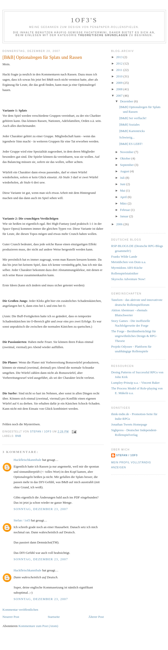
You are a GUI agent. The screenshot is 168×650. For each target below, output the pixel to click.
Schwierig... (126, 137)
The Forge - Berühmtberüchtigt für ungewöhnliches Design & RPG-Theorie (134, 336)
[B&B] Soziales (129, 124)
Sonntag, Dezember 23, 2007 (41, 509)
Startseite (54, 617)
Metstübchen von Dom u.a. (128, 262)
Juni (123, 184)
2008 (119, 89)
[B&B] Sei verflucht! (132, 118)
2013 (119, 57)
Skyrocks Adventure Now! (128, 279)
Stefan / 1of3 (22, 520)
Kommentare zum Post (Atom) (38, 626)
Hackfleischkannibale (28, 460)
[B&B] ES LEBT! (131, 144)
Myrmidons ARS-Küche (127, 267)
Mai (123, 190)
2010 (119, 76)
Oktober (125, 158)
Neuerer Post (10, 617)
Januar (124, 216)
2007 (119, 95)
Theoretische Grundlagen (103, 35)
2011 (119, 70)
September (127, 165)
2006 (119, 224)
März (124, 203)
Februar (125, 210)
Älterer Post (96, 617)
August (125, 171)
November (127, 152)
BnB (18, 436)
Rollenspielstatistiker (124, 273)
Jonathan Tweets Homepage (129, 424)
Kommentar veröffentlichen (20, 609)
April (124, 197)
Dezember (127, 101)
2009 (119, 83)
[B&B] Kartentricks (132, 131)
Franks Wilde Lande (124, 256)
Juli (123, 177)
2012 (119, 63)
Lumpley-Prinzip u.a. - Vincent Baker (135, 382)
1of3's (84, 20)
